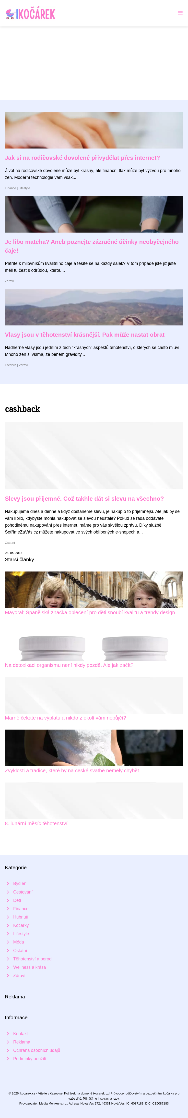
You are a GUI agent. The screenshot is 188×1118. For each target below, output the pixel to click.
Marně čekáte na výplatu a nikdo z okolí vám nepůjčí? (65, 717)
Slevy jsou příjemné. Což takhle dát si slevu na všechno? (84, 498)
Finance (10, 188)
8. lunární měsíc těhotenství (36, 823)
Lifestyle (24, 188)
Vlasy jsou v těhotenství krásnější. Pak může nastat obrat (84, 334)
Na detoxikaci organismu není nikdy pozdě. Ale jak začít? (69, 665)
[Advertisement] (94, 63)
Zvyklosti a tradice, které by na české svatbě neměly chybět (72, 770)
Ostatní (10, 543)
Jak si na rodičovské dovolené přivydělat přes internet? (82, 157)
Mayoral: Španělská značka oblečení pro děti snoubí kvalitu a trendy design (90, 612)
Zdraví (9, 281)
